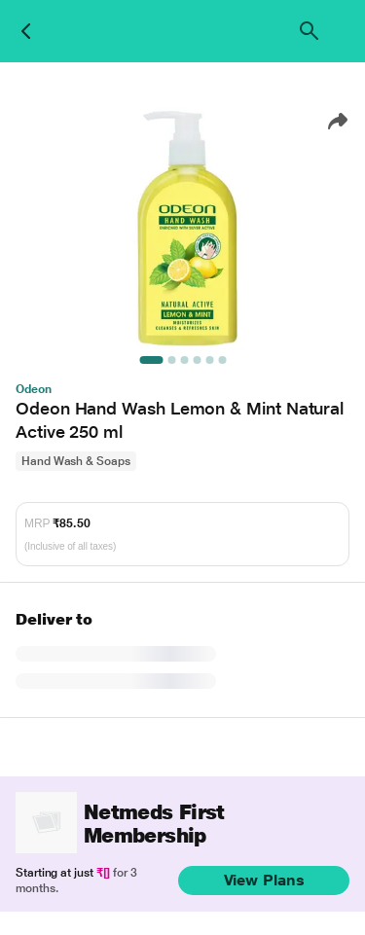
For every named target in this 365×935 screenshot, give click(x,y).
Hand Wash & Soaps (75, 461)
